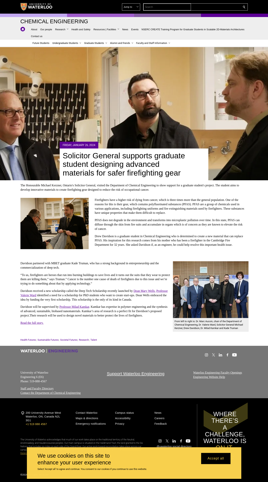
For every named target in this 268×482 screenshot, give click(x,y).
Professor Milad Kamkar (74, 306)
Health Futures (28, 339)
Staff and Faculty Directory (37, 388)
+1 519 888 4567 (36, 424)
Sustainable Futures (48, 339)
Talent (93, 339)
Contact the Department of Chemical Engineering (50, 392)
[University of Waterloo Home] (36, 7)
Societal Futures (68, 339)
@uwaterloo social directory (174, 446)
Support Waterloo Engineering (135, 373)
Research (84, 339)
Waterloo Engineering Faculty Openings (217, 372)
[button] (217, 7)
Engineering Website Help (209, 376)
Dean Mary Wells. (144, 290)
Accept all (216, 458)
